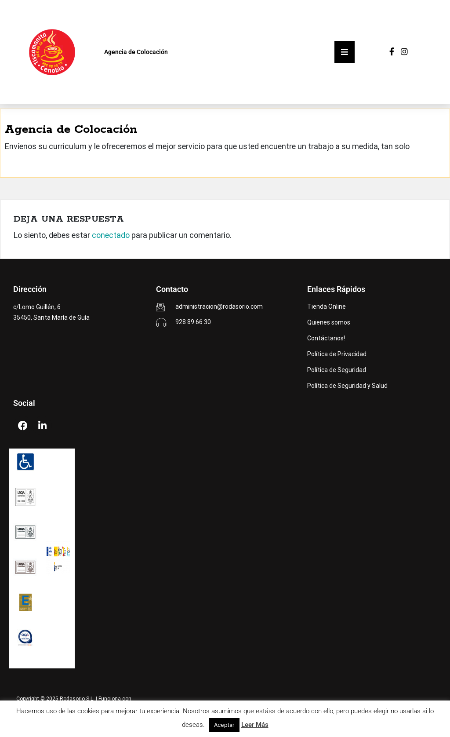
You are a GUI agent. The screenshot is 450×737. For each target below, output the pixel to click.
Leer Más (255, 725)
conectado (111, 235)
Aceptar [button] (224, 725)
